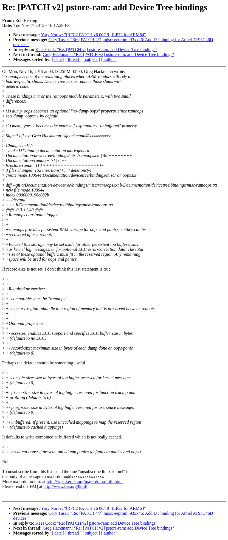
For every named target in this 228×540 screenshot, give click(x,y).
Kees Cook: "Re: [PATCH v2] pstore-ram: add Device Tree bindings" (96, 49)
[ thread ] (73, 59)
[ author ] (109, 59)
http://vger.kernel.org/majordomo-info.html (85, 481)
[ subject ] (91, 59)
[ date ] (58, 59)
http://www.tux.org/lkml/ (65, 486)
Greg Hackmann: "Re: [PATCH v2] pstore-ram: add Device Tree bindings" (108, 54)
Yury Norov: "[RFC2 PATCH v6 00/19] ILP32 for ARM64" (93, 34)
